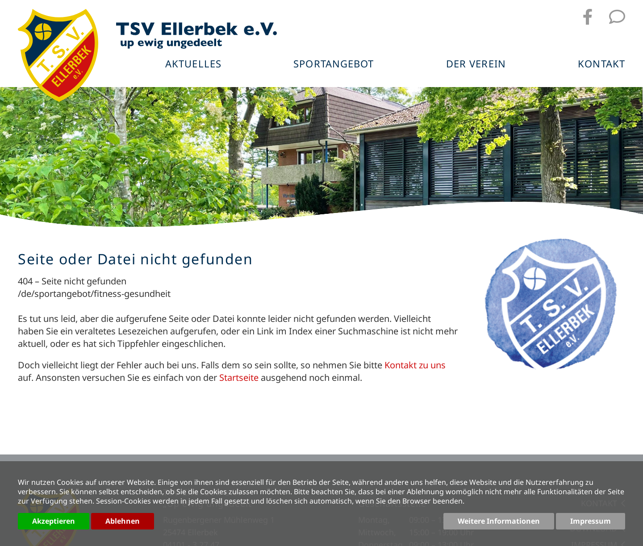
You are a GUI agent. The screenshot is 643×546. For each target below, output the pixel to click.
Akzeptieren (53, 521)
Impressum (590, 521)
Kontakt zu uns (415, 365)
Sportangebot (333, 64)
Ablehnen (122, 521)
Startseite (239, 377)
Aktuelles (193, 64)
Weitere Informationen (499, 521)
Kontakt (601, 64)
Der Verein (476, 64)
